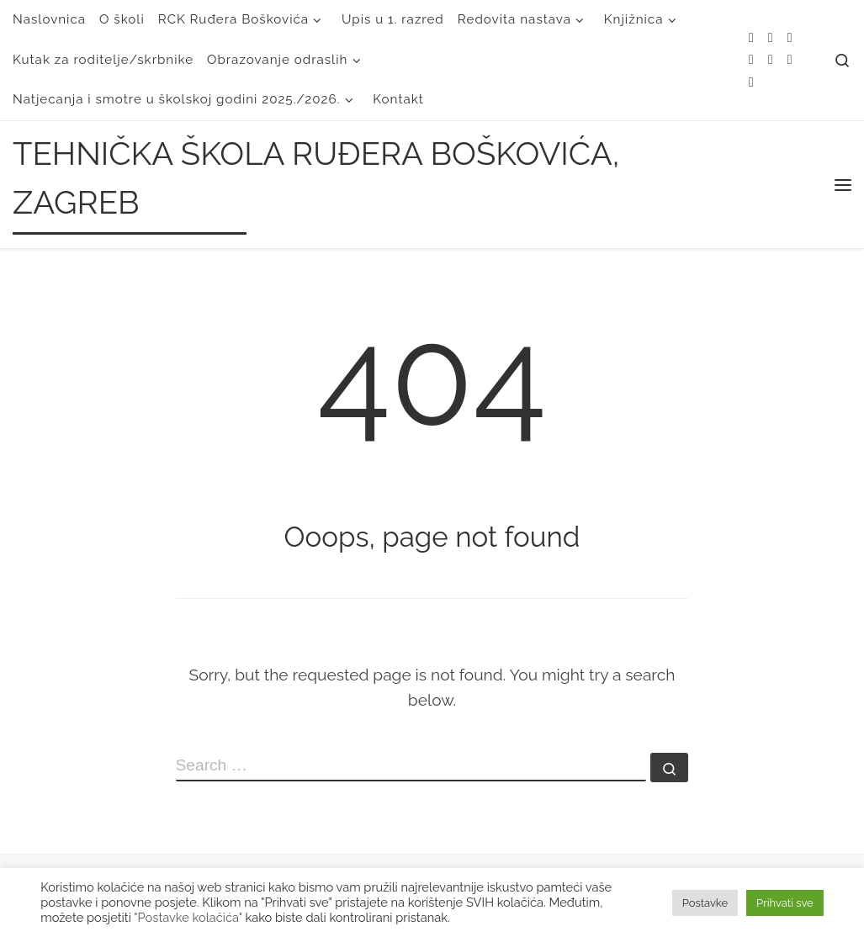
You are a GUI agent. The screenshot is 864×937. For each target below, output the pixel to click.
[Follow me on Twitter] (789, 38)
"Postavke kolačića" (187, 917)
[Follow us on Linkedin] (751, 82)
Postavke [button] (705, 903)
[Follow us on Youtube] (789, 60)
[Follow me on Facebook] (751, 60)
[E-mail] (770, 38)
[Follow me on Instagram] (770, 60)
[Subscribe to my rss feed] (751, 38)
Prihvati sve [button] (785, 903)
